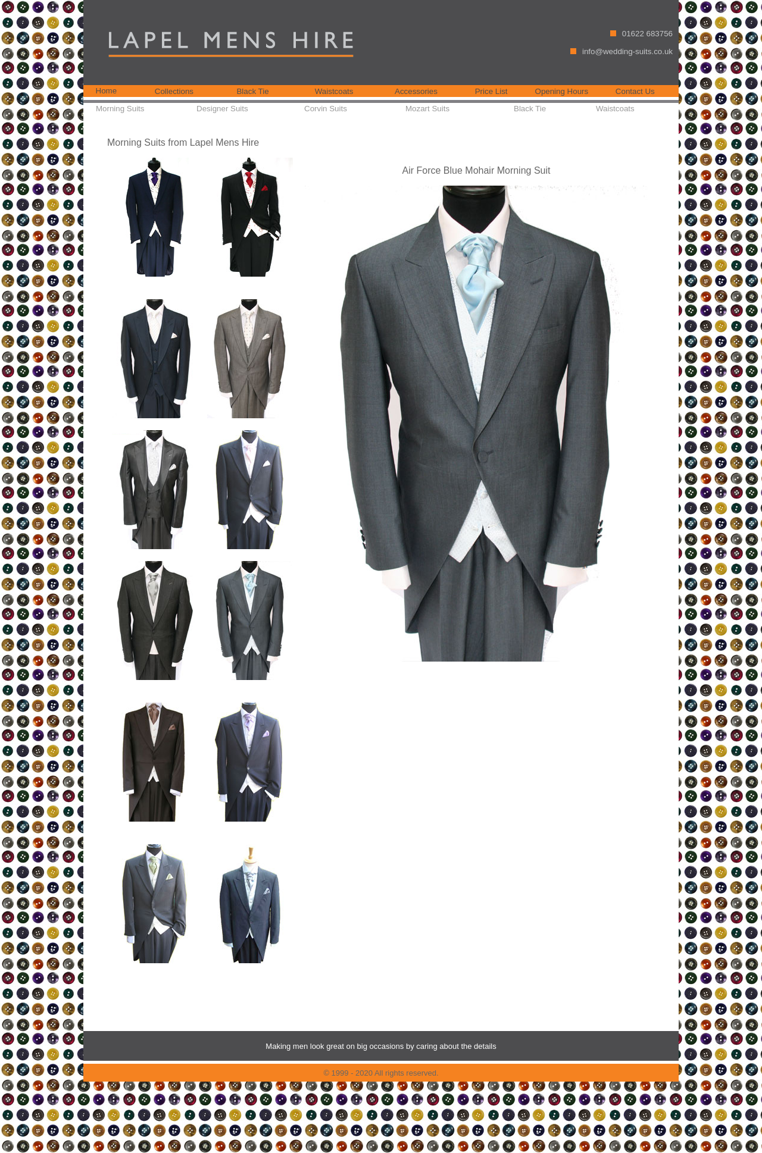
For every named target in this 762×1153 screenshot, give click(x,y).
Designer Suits (222, 108)
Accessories (416, 91)
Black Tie (252, 91)
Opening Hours (562, 91)
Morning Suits (120, 108)
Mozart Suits (427, 108)
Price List (491, 91)
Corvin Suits (325, 108)
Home (106, 90)
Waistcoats (334, 91)
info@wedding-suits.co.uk (627, 51)
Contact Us (635, 91)
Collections (174, 91)
